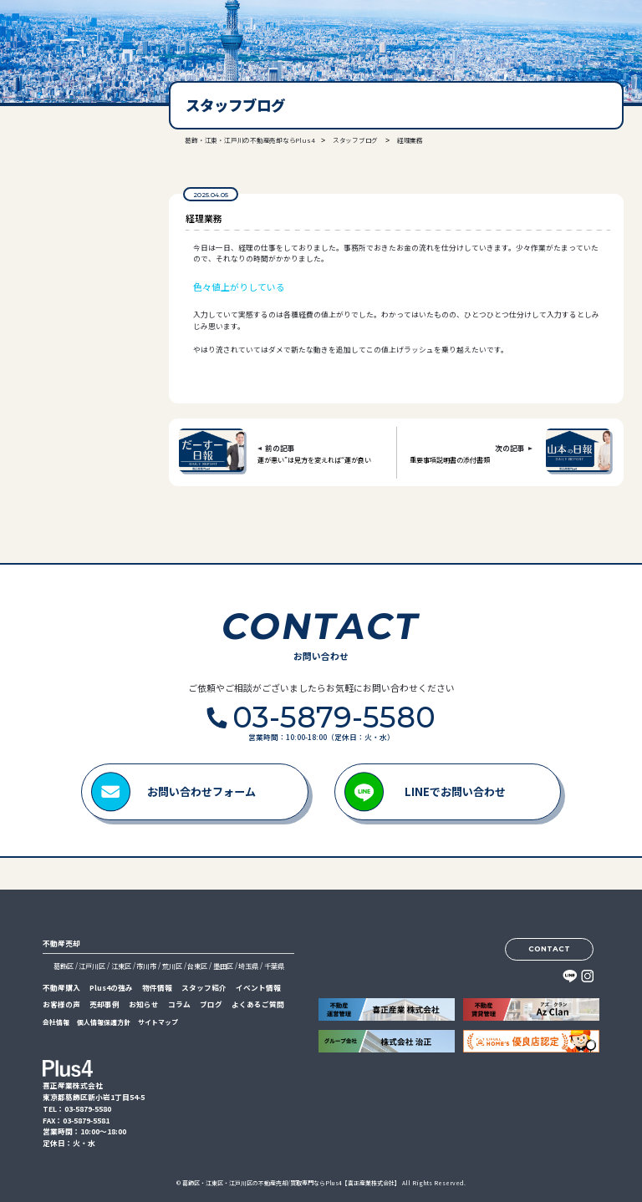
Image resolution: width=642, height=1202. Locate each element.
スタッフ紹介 (204, 987)
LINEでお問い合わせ (455, 791)
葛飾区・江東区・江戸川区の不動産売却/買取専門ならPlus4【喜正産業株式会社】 (291, 1183)
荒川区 (172, 966)
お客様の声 (61, 1004)
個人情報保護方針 (103, 1022)
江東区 (121, 966)
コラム (179, 1004)
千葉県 (274, 966)
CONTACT (549, 949)
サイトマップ (158, 1022)
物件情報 (157, 987)
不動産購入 (61, 987)
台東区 (197, 966)
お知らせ (144, 1004)
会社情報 (56, 1022)
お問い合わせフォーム (201, 791)
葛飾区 (64, 966)
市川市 (146, 966)
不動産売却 (61, 943)
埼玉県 (248, 966)
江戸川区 (92, 966)
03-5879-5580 (70, 249)
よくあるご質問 (258, 1004)
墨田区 (223, 966)
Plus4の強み (111, 987)
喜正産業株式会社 (65, 35)
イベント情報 (258, 987)
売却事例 (104, 1004)
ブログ (211, 1004)
